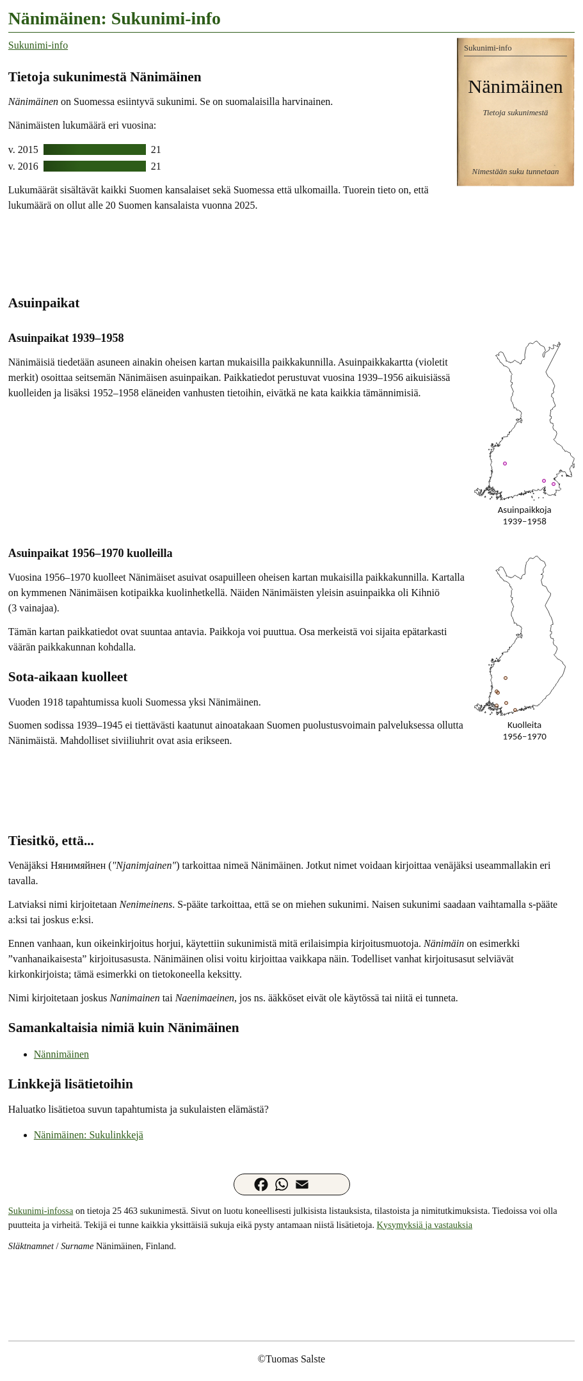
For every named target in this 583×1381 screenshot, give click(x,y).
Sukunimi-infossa (41, 1211)
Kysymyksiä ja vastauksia (424, 1225)
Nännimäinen (61, 1054)
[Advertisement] (291, 252)
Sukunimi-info (38, 45)
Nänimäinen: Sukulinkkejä (88, 1134)
